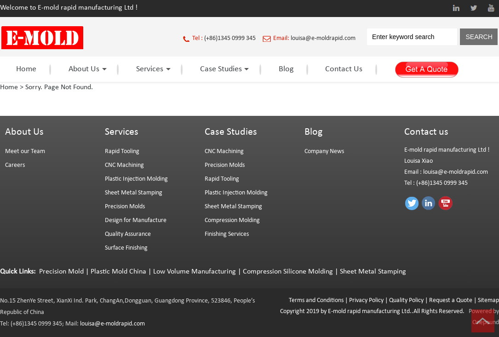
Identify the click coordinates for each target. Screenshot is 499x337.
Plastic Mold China (118, 271)
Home (26, 69)
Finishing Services (227, 234)
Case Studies (223, 69)
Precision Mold (61, 271)
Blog (286, 69)
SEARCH (478, 36)
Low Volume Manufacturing (194, 271)
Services (152, 69)
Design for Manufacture (135, 220)
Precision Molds (125, 206)
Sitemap (488, 300)
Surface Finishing (126, 248)
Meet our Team (25, 151)
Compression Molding (232, 220)
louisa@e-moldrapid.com (323, 38)
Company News (324, 151)
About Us (86, 69)
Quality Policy (406, 300)
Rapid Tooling (122, 151)
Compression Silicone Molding (288, 271)
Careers (15, 165)
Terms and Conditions (316, 300)
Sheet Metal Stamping (133, 192)
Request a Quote (450, 300)
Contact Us (343, 69)
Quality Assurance (128, 234)
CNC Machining (124, 165)
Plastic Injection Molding (136, 179)
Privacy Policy (366, 300)
